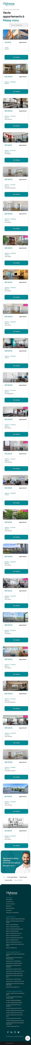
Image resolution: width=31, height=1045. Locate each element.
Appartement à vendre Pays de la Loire (15, 981)
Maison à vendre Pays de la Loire (13, 942)
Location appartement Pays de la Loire (15, 1020)
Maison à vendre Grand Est (12, 931)
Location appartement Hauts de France (15, 1010)
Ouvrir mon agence (10, 904)
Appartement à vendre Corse (12, 987)
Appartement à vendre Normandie (14, 963)
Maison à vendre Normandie (12, 926)
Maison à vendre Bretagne (12, 924)
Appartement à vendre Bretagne (13, 961)
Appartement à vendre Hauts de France (15, 971)
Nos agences (9, 899)
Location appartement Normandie (14, 1002)
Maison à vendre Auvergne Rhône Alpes (15, 919)
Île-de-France (23, 877)
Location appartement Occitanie (13, 1018)
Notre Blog (8, 906)
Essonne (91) (8, 880)
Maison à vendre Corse (11, 947)
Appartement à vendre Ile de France (14, 973)
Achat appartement (12, 877)
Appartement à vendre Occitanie (13, 979)
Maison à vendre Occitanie (12, 940)
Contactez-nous (10, 901)
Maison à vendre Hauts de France (14, 933)
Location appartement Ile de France (14, 1012)
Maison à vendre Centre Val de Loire (14, 937)
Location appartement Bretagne (13, 1000)
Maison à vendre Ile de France (13, 935)
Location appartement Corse (12, 1026)
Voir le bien (16, 57)
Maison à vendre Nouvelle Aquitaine (14, 929)
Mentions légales (10, 908)
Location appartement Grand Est (13, 1008)
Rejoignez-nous (9, 866)
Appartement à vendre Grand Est (13, 969)
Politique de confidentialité (12, 912)
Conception (9, 910)
